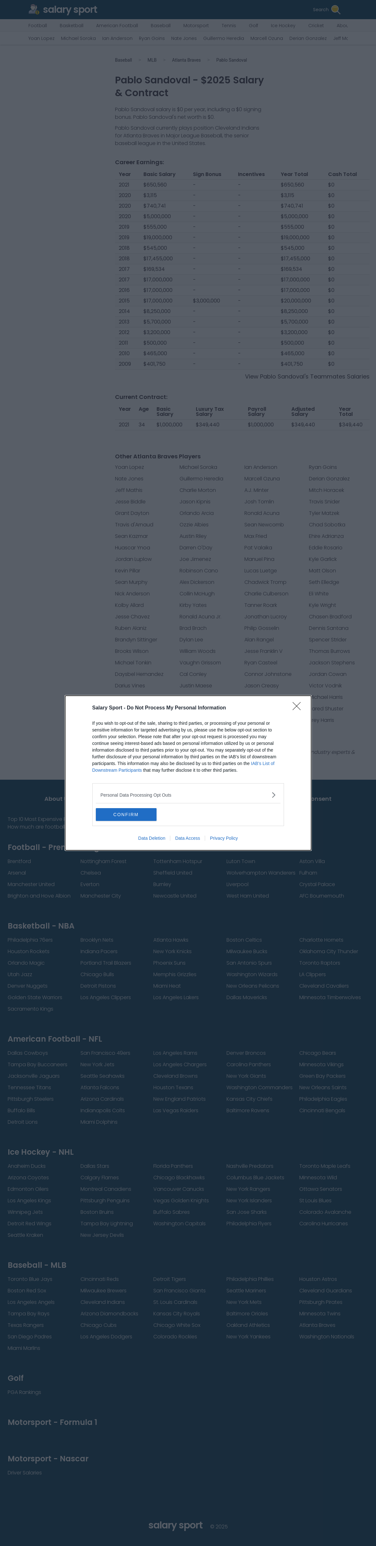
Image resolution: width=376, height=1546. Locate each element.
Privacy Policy (224, 838)
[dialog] (188, 773)
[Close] (299, 708)
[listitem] (188, 795)
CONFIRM (126, 814)
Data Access (187, 838)
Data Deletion (151, 838)
